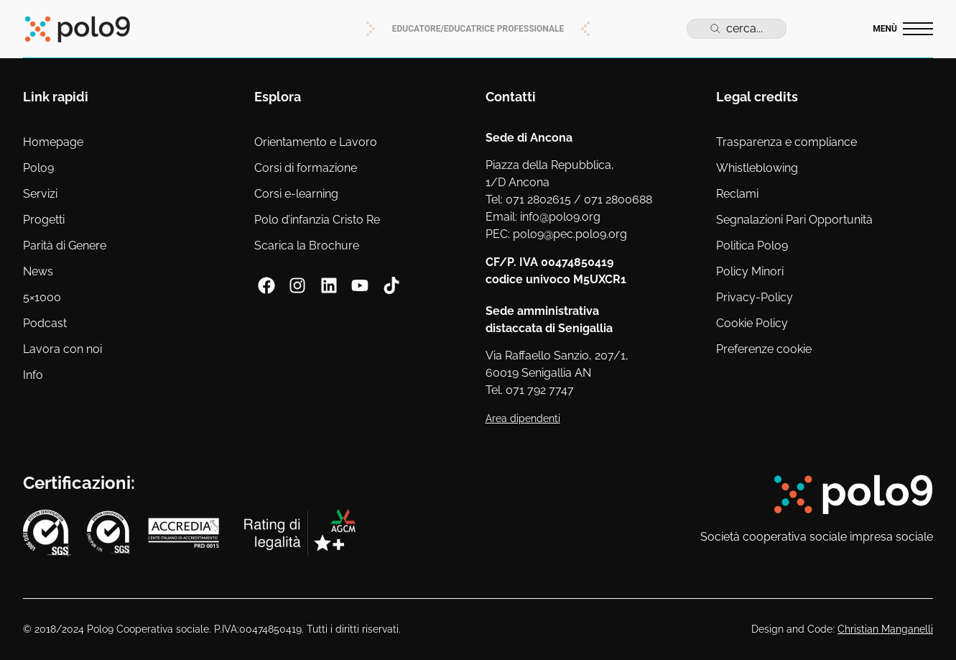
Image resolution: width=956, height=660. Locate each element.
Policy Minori (750, 271)
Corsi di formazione (305, 168)
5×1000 (42, 297)
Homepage (53, 142)
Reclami (737, 194)
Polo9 (38, 168)
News (38, 271)
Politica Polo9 (752, 245)
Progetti (44, 219)
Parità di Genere (64, 245)
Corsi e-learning (296, 194)
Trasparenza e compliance (786, 142)
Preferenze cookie (764, 349)
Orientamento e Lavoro (315, 142)
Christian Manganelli (885, 629)
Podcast (45, 323)
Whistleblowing (757, 168)
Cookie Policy (752, 323)
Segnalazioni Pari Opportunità (794, 219)
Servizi (40, 194)
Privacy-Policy (754, 297)
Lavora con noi (62, 349)
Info (33, 375)
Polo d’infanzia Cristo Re (317, 219)
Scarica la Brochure (306, 245)
